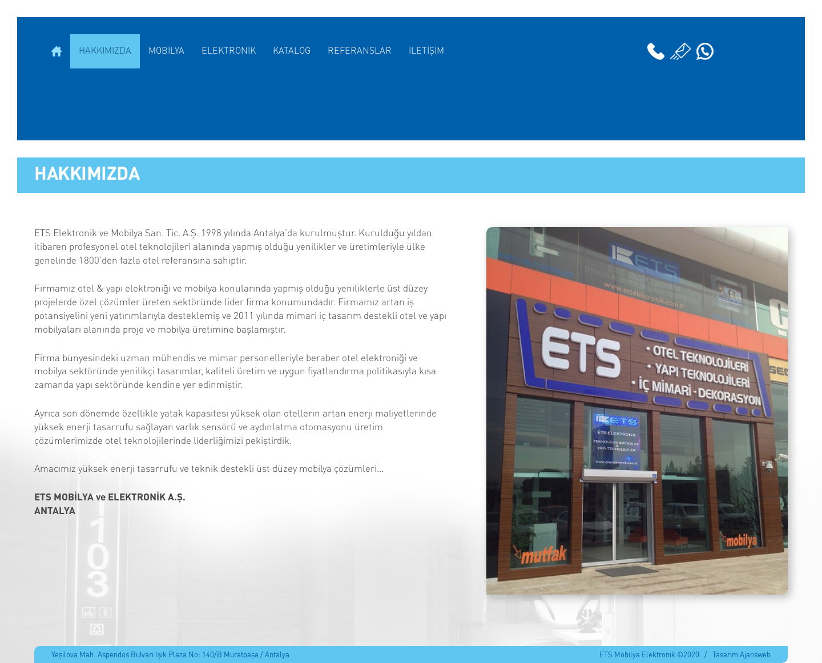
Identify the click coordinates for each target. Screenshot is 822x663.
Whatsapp (705, 51)
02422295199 (655, 51)
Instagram (739, 51)
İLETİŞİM (426, 51)
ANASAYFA (56, 51)
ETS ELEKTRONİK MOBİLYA (411, 104)
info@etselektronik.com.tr (680, 51)
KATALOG (292, 51)
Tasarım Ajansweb (741, 654)
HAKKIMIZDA (105, 51)
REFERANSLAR (360, 51)
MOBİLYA (166, 51)
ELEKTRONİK (229, 51)
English (762, 51)
